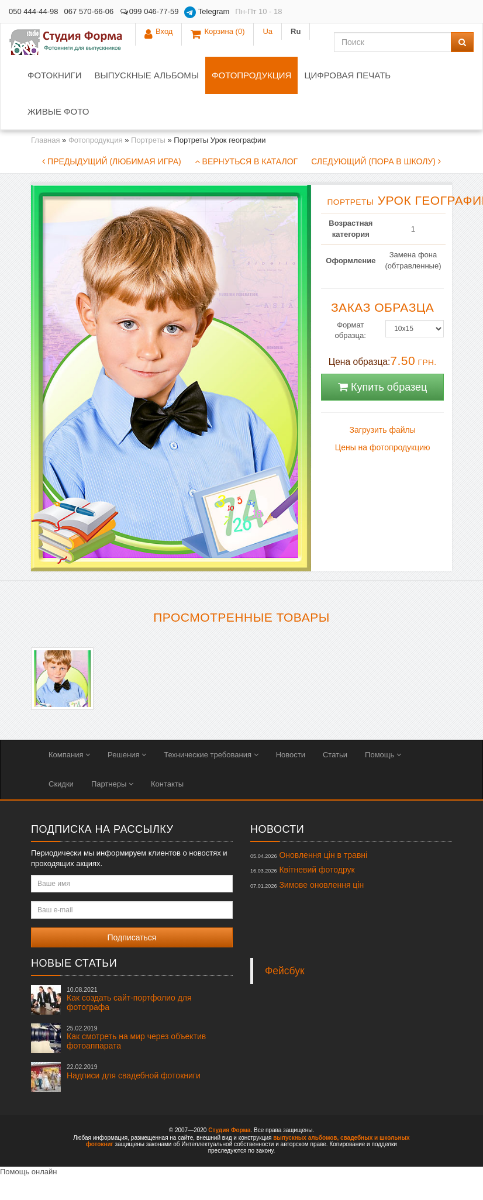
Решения (127, 754)
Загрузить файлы (383, 430)
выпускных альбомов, (306, 1138)
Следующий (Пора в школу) (376, 161)
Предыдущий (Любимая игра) (111, 161)
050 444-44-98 (33, 11)
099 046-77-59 (148, 11)
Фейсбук (285, 971)
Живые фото (58, 111)
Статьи (335, 754)
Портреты (148, 140)
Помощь (383, 754)
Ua (432, 11)
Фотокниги (54, 75)
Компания (69, 754)
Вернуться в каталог (246, 161)
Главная (45, 140)
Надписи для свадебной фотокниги (134, 1071)
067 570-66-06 (89, 11)
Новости (290, 754)
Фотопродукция (251, 75)
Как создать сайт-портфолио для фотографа (129, 999)
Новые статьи (74, 963)
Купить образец (382, 387)
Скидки (61, 784)
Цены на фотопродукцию (382, 447)
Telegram (206, 12)
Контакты (167, 784)
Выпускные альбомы (146, 75)
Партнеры (112, 784)
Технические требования (211, 754)
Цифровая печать (347, 75)
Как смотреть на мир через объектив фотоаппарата (136, 1037)
